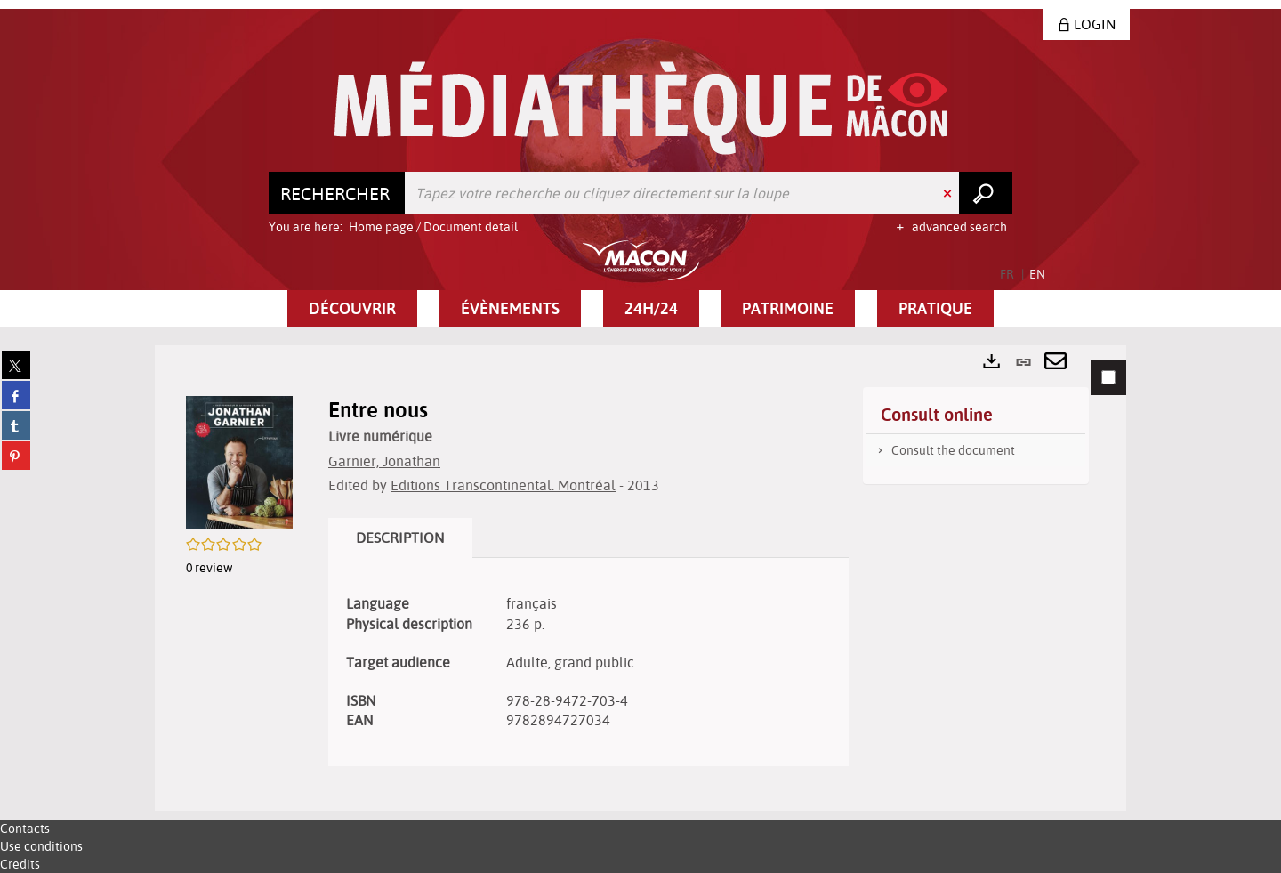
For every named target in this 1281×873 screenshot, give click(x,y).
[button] (352, 308)
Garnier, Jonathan (384, 461)
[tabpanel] (640, 578)
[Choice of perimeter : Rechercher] (337, 193)
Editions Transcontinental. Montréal (503, 485)
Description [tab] (400, 537)
